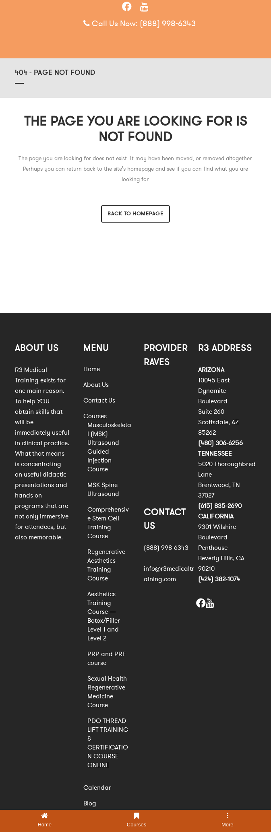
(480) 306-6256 (220, 443)
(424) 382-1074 (219, 579)
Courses (95, 416)
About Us (96, 384)
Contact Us (99, 400)
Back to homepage (135, 213)
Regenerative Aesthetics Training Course (106, 565)
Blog (89, 803)
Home (91, 369)
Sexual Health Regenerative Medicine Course (107, 692)
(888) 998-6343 (168, 23)
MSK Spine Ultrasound (103, 489)
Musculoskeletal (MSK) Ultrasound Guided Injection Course (109, 447)
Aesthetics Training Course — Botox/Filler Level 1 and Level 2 (103, 616)
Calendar (97, 787)
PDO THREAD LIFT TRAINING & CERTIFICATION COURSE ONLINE (107, 743)
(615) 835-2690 (220, 506)
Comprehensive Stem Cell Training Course (108, 523)
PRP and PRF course (106, 658)
